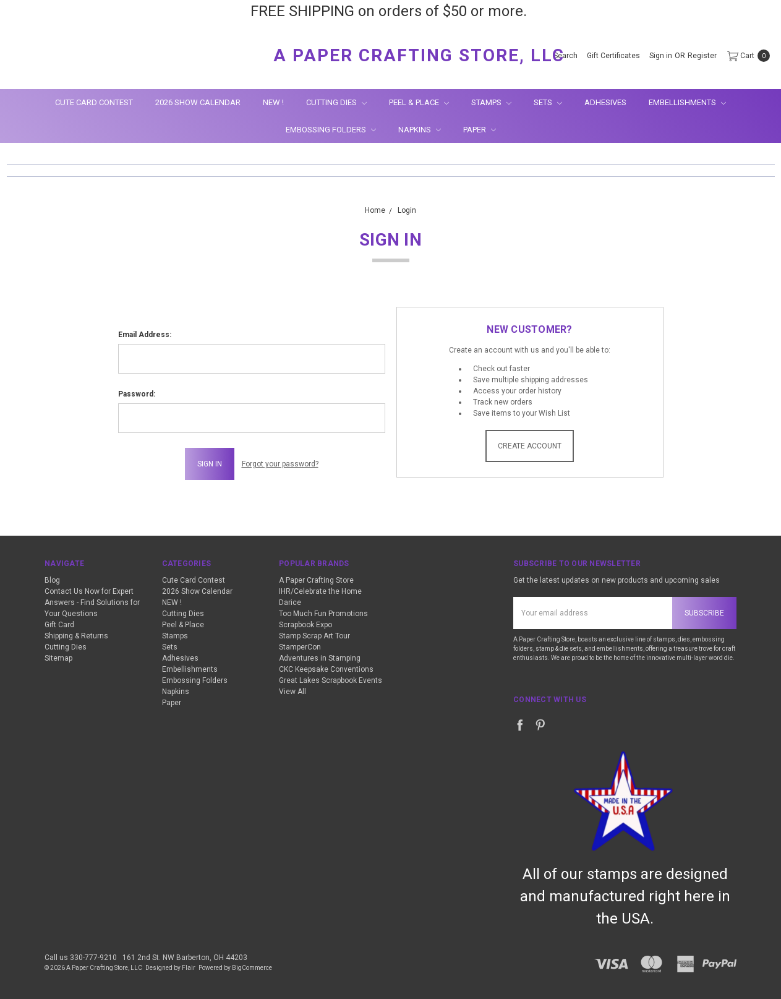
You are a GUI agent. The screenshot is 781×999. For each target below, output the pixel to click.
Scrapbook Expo (305, 624)
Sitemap (58, 658)
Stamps (491, 102)
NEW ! (273, 102)
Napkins (419, 129)
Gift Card (59, 624)
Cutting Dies (336, 102)
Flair (188, 967)
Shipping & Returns (76, 636)
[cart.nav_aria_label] (746, 55)
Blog (52, 580)
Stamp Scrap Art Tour (314, 636)
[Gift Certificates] (613, 56)
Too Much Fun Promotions (323, 613)
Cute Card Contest (94, 102)
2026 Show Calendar (198, 102)
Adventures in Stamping (320, 658)
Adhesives (605, 102)
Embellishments (687, 102)
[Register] (702, 56)
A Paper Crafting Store (316, 580)
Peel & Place (419, 102)
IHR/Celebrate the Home (320, 591)
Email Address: (144, 334)
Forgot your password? (280, 464)
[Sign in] (661, 56)
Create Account (529, 446)
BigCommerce (252, 967)
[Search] (565, 56)
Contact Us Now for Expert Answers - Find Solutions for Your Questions (92, 602)
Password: (136, 394)
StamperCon (300, 647)
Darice (290, 602)
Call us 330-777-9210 (81, 957)
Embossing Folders (331, 129)
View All (292, 691)
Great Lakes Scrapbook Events (330, 680)
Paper (479, 129)
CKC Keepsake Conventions (326, 669)
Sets (548, 102)
